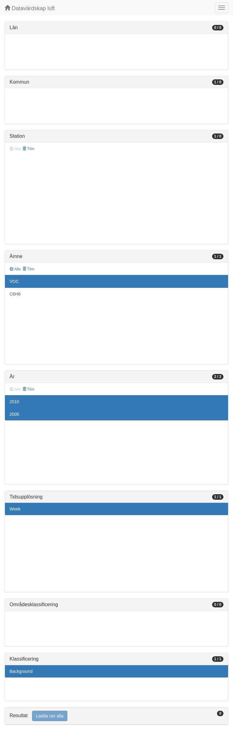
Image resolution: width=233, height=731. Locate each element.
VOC (14, 281)
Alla (15, 269)
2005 (14, 414)
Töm (28, 149)
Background (21, 671)
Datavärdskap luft (30, 8)
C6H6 (15, 294)
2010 (14, 401)
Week (15, 509)
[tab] (116, 716)
